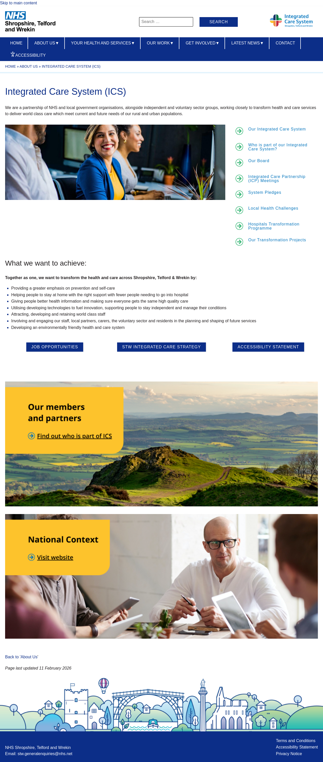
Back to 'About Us (21, 657)
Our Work (160, 43)
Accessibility (30, 55)
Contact (285, 43)
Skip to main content (18, 3)
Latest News (247, 43)
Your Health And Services (103, 43)
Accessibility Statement (297, 747)
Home (16, 43)
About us (46, 43)
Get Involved (203, 43)
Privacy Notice (289, 754)
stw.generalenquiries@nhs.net (45, 754)
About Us (29, 66)
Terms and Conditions (295, 741)
